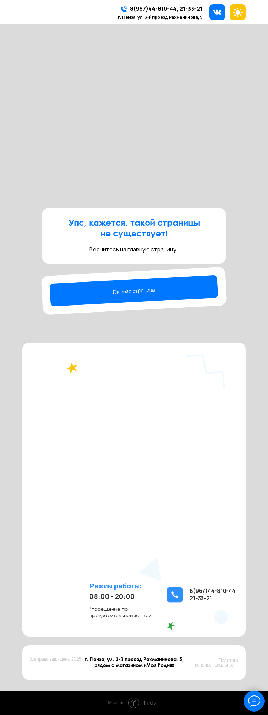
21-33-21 (190, 9)
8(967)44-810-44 (153, 9)
